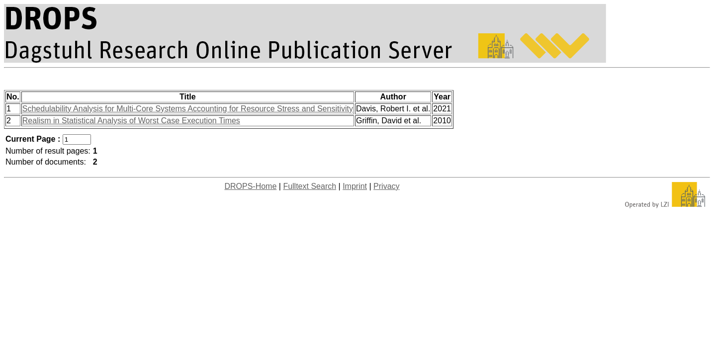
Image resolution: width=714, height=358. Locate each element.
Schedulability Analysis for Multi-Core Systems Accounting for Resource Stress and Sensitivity (187, 108)
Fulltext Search (309, 186)
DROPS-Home (250, 186)
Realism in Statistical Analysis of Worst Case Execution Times (131, 120)
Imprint (355, 186)
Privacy (386, 186)
